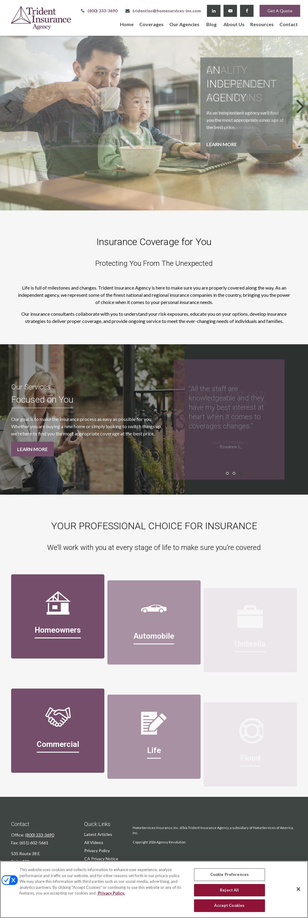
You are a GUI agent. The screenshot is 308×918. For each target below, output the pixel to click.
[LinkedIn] (213, 11)
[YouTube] (230, 11)
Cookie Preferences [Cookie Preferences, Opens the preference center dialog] (229, 874)
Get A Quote (279, 10)
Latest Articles (98, 834)
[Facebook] (247, 11)
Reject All (229, 890)
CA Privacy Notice (101, 858)
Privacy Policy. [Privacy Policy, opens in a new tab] (111, 893)
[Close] (298, 889)
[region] (154, 889)
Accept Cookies (229, 905)
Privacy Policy (97, 850)
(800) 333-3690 (98, 10)
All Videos (93, 842)
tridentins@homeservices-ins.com (163, 10)
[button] (127, 23)
